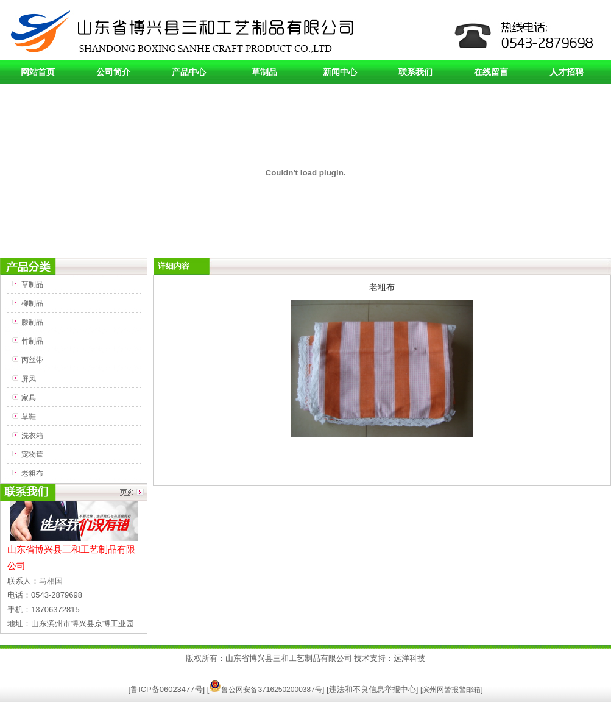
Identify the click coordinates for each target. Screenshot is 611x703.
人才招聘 (566, 72)
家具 (28, 398)
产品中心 (189, 72)
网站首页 (38, 72)
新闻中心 (340, 72)
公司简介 (113, 72)
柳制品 (32, 303)
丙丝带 (32, 360)
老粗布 (32, 473)
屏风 (28, 379)
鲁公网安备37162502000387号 (265, 689)
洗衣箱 (32, 435)
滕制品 (32, 322)
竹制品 (32, 341)
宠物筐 (32, 454)
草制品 (264, 72)
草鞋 (28, 416)
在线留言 (491, 72)
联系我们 (415, 72)
